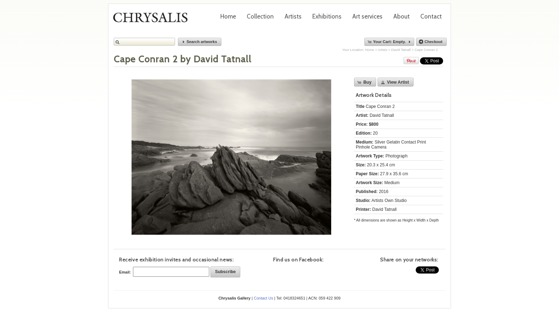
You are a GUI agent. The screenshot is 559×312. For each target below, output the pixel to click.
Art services (367, 16)
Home (228, 16)
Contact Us (263, 298)
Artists (293, 16)
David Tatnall (401, 50)
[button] (199, 42)
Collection (260, 16)
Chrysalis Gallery (153, 20)
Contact (431, 16)
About (401, 16)
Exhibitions (327, 16)
